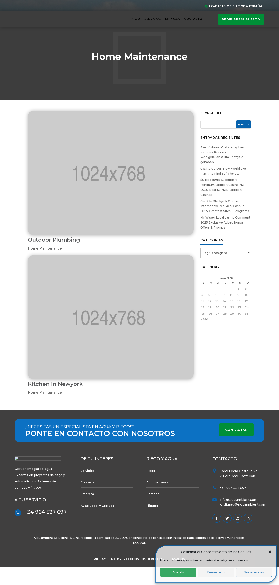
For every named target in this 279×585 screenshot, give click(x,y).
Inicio (135, 19)
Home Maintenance (45, 266)
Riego (150, 489)
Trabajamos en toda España (235, 6)
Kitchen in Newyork (55, 402)
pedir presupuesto (241, 19)
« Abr (204, 337)
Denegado (216, 572)
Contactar (236, 448)
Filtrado (152, 523)
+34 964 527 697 (45, 532)
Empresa (172, 19)
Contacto (193, 19)
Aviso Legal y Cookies (97, 523)
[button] (270, 552)
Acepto (178, 572)
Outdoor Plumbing (54, 257)
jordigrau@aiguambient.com (243, 522)
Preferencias (254, 572)
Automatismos (157, 500)
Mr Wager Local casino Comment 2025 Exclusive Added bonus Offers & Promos (225, 240)
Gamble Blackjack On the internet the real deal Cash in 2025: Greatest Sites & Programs (224, 224)
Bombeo (152, 512)
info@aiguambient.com (238, 517)
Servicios (152, 19)
